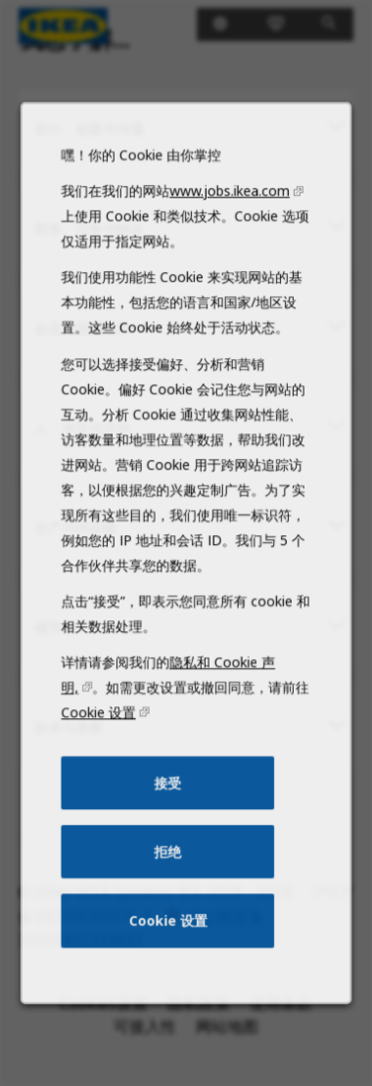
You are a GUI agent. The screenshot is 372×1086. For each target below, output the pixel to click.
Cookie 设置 (102, 743)
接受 (169, 811)
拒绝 (169, 877)
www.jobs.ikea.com (227, 244)
